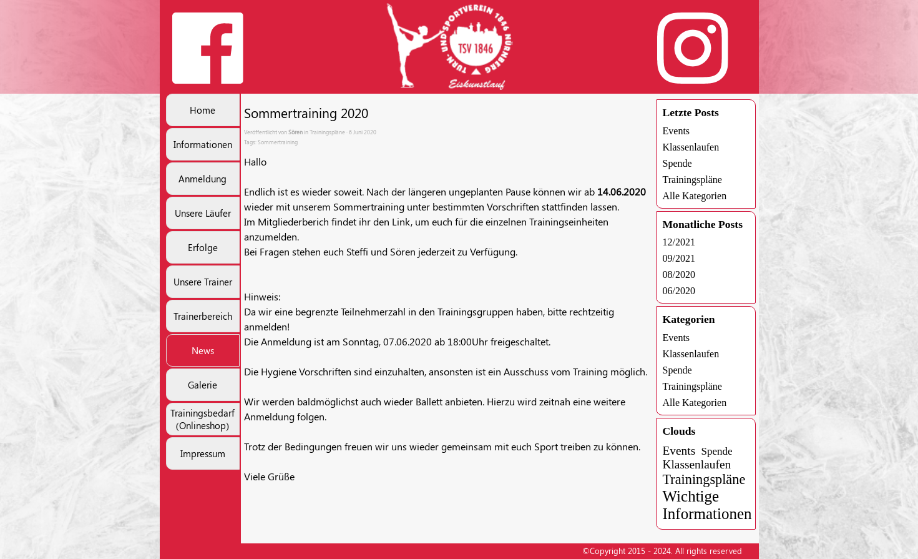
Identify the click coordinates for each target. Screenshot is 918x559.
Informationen (202, 144)
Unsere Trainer (202, 281)
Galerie (202, 384)
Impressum (202, 453)
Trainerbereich (202, 316)
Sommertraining (278, 142)
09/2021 (679, 258)
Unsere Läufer (203, 213)
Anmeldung (202, 178)
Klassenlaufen (691, 147)
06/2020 (679, 290)
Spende (677, 163)
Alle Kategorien (695, 195)
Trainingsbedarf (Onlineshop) (202, 419)
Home (202, 110)
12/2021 (679, 242)
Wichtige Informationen (707, 505)
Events (676, 131)
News (203, 350)
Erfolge (203, 247)
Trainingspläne (692, 179)
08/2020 (679, 274)
